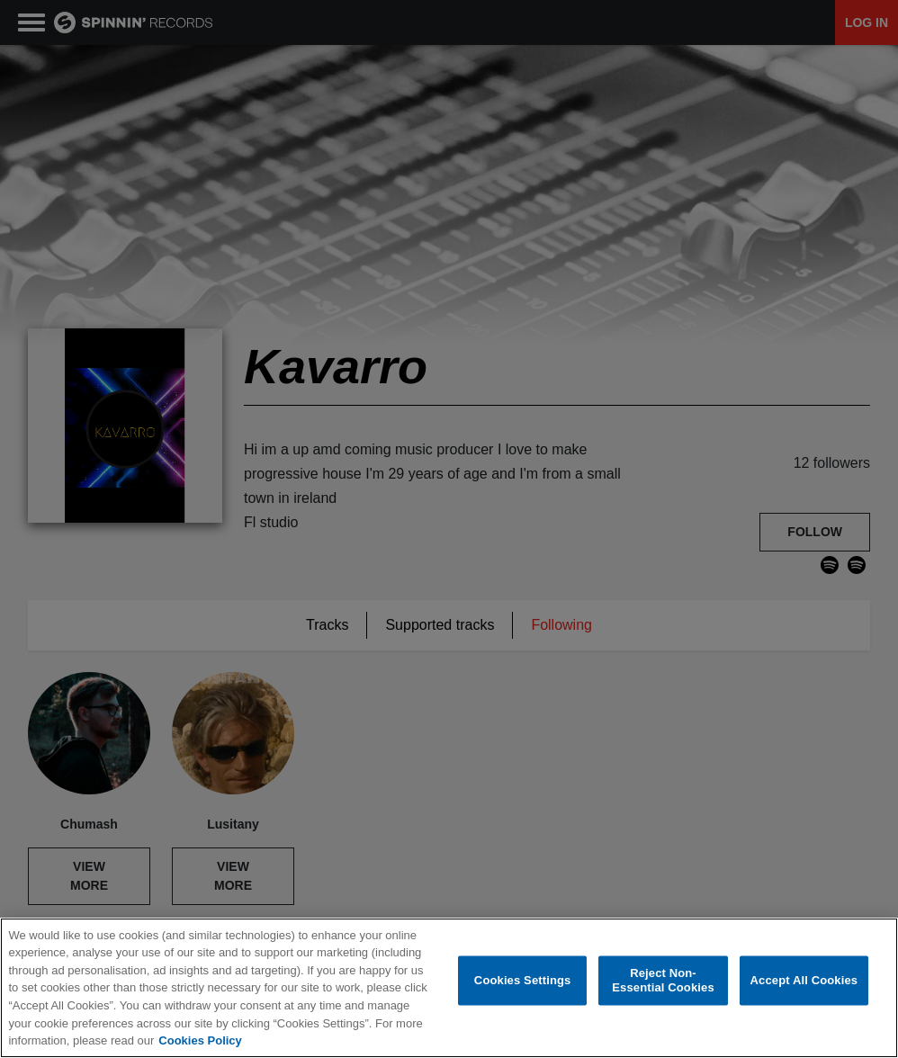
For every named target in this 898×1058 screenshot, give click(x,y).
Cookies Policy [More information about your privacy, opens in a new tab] (199, 1040)
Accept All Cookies (804, 980)
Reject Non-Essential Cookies (663, 981)
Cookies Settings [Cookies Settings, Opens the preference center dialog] (522, 980)
